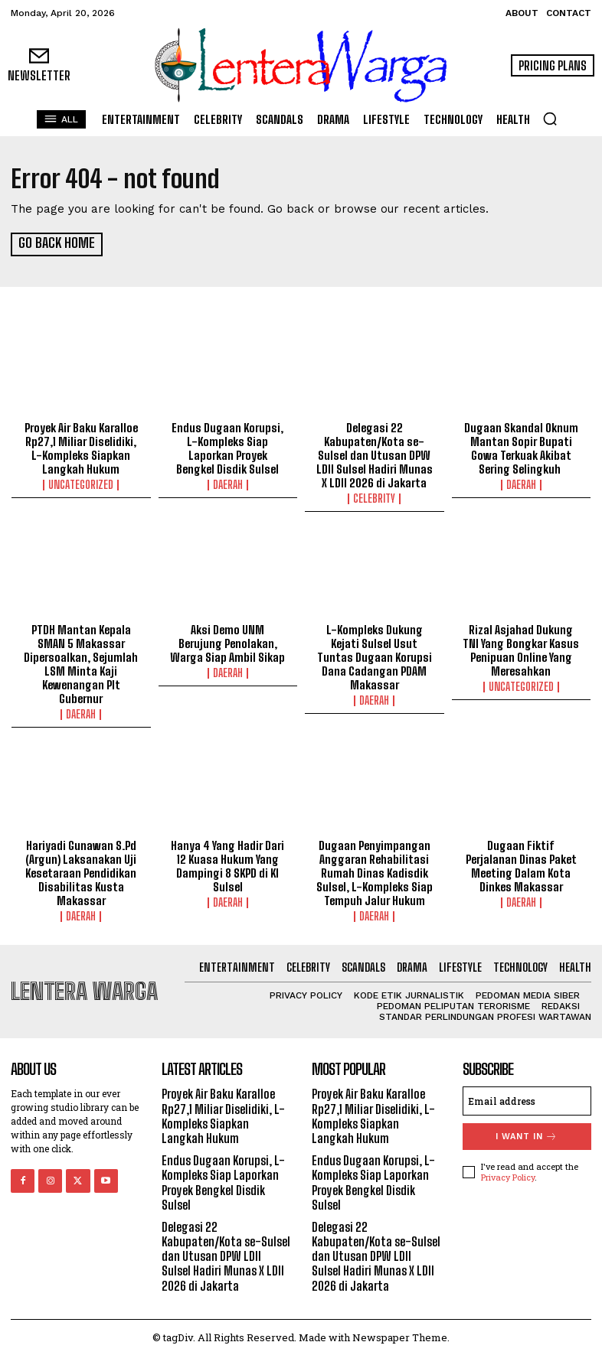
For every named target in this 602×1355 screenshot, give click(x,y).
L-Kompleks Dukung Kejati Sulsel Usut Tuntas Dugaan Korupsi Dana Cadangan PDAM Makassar (374, 656)
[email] (527, 1100)
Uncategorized (80, 483)
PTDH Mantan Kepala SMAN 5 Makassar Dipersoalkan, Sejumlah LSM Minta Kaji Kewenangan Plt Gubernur (81, 663)
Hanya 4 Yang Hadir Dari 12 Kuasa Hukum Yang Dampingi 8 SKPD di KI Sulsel (227, 865)
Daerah (228, 483)
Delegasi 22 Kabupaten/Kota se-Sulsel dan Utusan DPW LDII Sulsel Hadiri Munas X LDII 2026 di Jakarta (374, 453)
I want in (527, 1136)
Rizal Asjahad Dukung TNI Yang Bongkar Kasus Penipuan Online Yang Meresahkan (521, 649)
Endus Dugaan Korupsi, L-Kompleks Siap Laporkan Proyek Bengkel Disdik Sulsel (227, 446)
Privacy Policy (508, 1175)
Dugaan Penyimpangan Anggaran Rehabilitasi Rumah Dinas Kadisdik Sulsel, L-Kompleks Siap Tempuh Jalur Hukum (374, 872)
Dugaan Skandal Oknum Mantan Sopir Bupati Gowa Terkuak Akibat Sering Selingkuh (521, 446)
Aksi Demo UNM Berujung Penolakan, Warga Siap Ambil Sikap (227, 642)
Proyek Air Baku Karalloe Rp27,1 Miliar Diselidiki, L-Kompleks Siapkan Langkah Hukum (81, 446)
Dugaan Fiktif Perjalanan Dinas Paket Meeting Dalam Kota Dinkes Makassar (521, 865)
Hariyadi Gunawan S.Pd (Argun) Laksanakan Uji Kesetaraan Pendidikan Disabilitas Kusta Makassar (80, 872)
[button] (550, 118)
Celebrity (374, 497)
